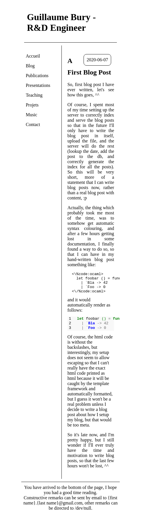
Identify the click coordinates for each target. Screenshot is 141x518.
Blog (30, 65)
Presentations (38, 85)
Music (31, 114)
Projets (32, 104)
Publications (37, 75)
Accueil (33, 56)
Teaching (34, 95)
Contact (33, 124)
